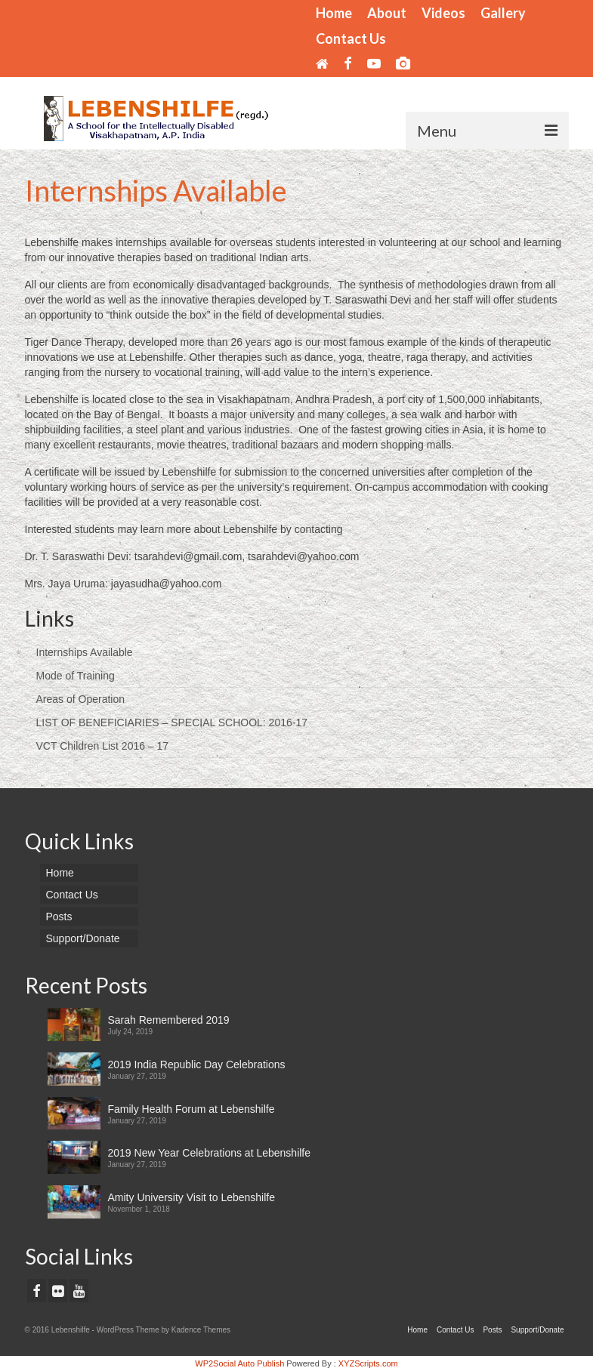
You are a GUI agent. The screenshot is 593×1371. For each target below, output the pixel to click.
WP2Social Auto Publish (239, 1363)
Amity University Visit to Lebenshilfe (192, 1197)
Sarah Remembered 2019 (169, 1020)
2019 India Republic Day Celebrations (197, 1064)
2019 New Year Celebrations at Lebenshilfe (209, 1153)
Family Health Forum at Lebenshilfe (191, 1109)
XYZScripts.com (368, 1363)
